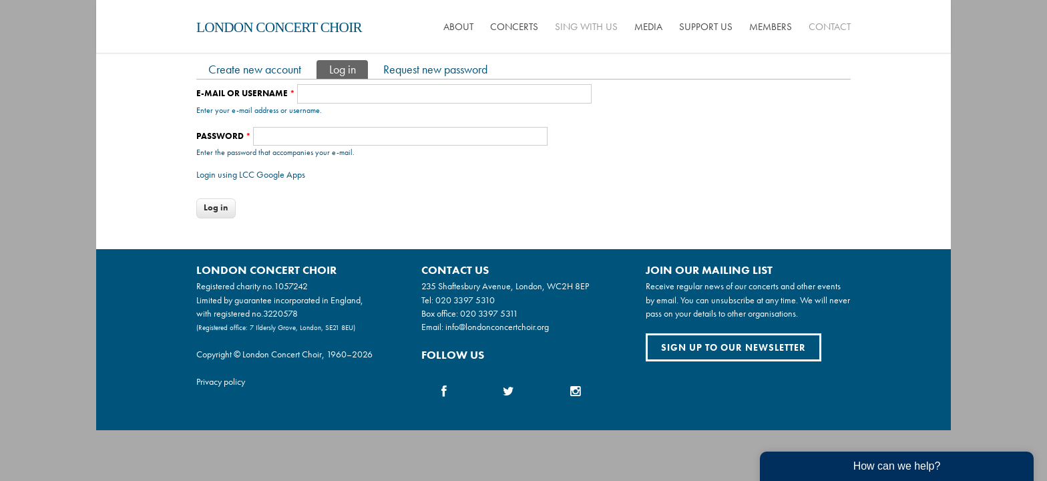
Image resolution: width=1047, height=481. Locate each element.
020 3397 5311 (489, 313)
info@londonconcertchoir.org (497, 327)
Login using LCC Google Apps (250, 174)
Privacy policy (220, 381)
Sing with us (586, 27)
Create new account (254, 69)
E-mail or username (245, 93)
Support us (705, 27)
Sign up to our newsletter (733, 347)
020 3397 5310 (465, 300)
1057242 (291, 286)
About (458, 27)
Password (223, 136)
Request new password (435, 69)
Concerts (514, 27)
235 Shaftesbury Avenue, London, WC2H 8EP (505, 286)
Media (648, 27)
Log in (348, 68)
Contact (830, 27)
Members (770, 27)
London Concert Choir (279, 27)
